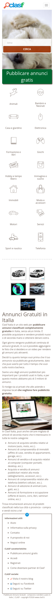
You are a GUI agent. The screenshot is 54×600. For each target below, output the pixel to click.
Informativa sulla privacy (23, 527)
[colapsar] (46, 5)
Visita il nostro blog (21, 578)
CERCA (27, 49)
